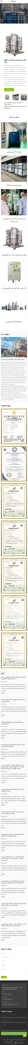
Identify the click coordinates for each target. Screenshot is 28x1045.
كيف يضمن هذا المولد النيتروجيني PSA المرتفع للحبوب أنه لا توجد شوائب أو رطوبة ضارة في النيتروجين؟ (12, 858)
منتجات (17, 16)
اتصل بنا (9, 89)
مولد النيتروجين (12, 16)
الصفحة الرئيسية (22, 16)
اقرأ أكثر (3, 693)
